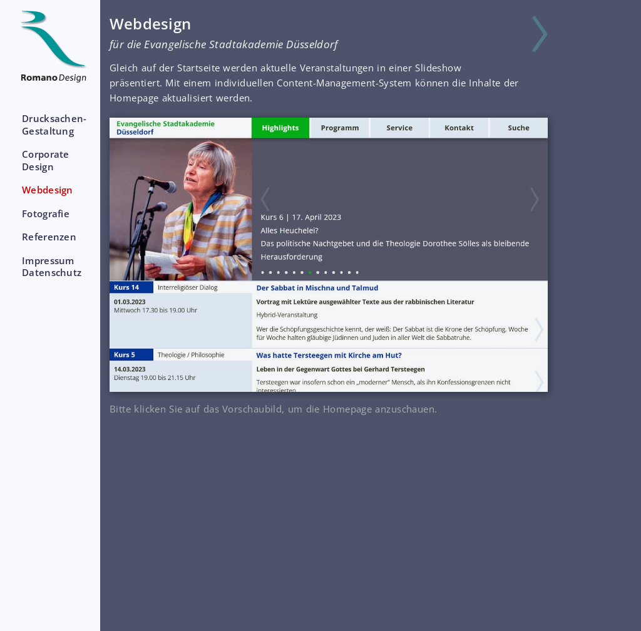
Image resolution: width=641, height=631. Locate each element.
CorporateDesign (45, 160)
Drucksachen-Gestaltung (54, 124)
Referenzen (49, 236)
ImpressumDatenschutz (51, 266)
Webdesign (47, 189)
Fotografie (45, 213)
